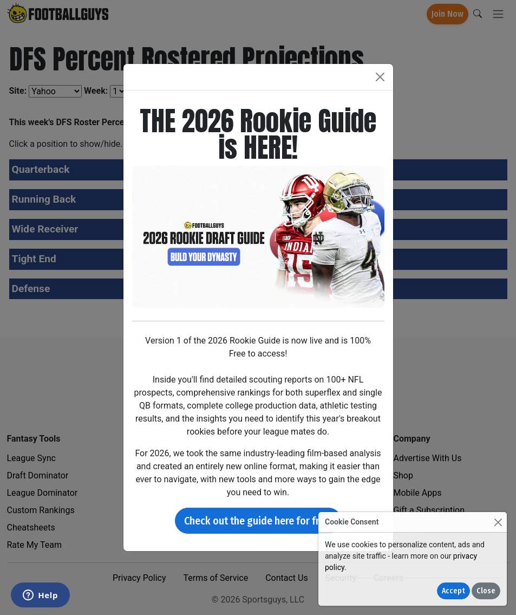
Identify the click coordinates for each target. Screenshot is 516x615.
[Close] (498, 522)
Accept (453, 590)
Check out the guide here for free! (258, 520)
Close (485, 590)
